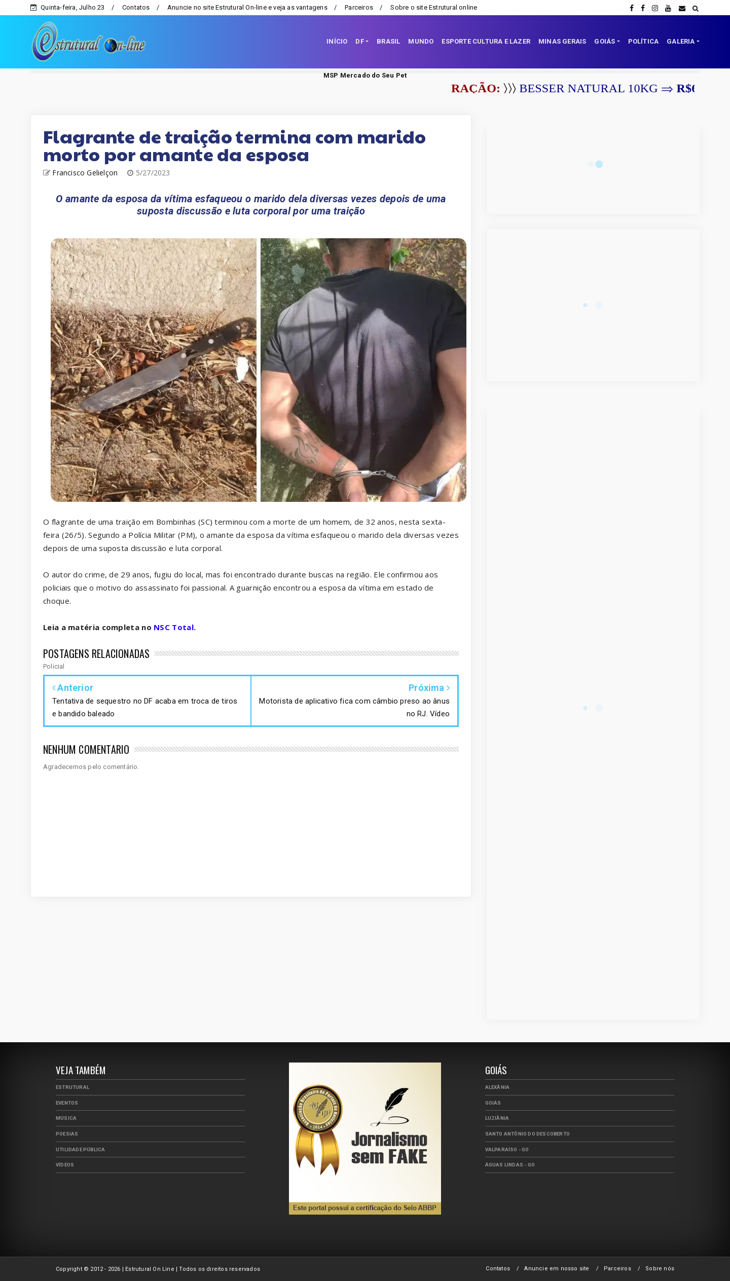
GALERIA (681, 41)
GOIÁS (604, 41)
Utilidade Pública (80, 1149)
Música (66, 1118)
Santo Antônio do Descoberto (527, 1134)
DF (359, 41)
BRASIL (388, 41)
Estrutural (72, 1087)
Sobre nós (659, 1268)
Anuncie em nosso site (556, 1268)
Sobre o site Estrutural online (433, 7)
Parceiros (359, 7)
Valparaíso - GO (507, 1149)
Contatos (136, 7)
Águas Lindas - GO (510, 1164)
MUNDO (420, 41)
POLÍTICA (643, 41)
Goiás (493, 1103)
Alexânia (497, 1087)
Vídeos (65, 1164)
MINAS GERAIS (562, 41)
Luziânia (497, 1118)
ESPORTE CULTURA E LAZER (486, 41)
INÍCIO (336, 41)
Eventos (67, 1103)
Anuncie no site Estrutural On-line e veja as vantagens (247, 7)
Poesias (67, 1134)
